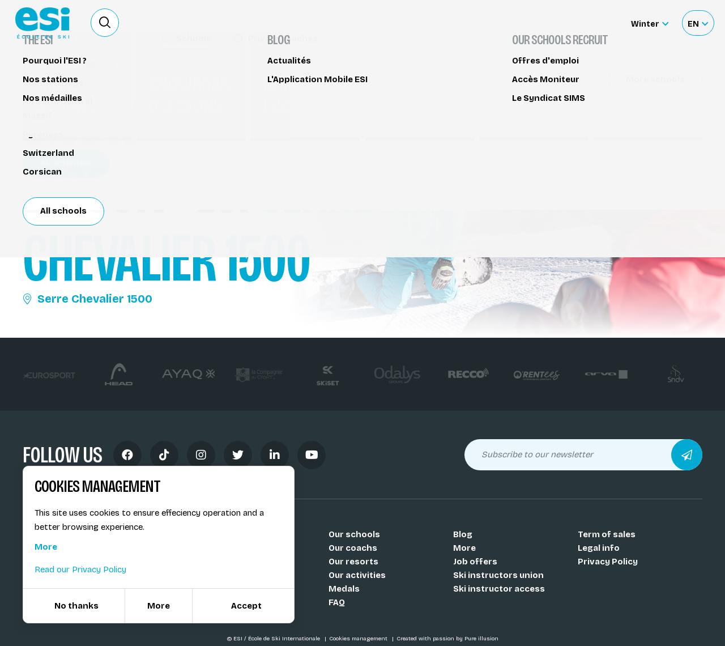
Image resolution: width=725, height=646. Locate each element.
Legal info (599, 548)
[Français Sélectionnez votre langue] (698, 23)
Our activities (357, 575)
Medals (344, 589)
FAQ (337, 602)
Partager (617, 103)
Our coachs (353, 548)
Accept (246, 606)
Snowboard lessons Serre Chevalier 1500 (116, 78)
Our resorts (353, 561)
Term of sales (607, 534)
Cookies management (359, 638)
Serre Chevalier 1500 (87, 298)
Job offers (475, 561)
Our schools (354, 534)
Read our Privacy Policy (80, 569)
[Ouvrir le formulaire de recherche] (105, 22)
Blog (462, 534)
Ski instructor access (499, 589)
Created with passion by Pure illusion (447, 638)
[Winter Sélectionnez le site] (649, 23)
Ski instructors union (498, 575)
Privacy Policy (608, 561)
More (464, 548)
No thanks (76, 606)
